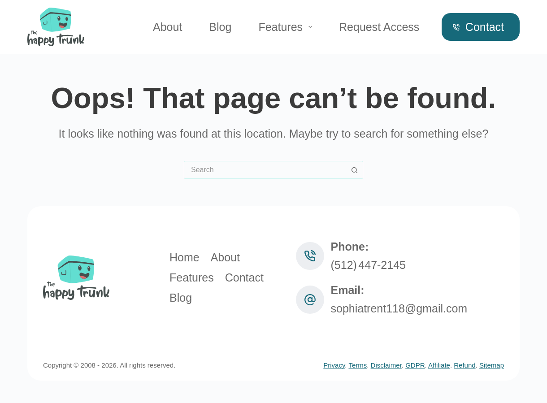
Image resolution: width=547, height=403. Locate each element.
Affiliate (439, 365)
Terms (357, 365)
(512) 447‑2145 (368, 265)
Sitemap (491, 365)
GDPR (415, 365)
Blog (220, 27)
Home (184, 257)
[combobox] (265, 170)
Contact (478, 27)
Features (287, 27)
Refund (464, 365)
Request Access (379, 27)
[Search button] (354, 169)
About (167, 27)
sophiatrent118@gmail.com (399, 308)
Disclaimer (386, 365)
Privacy (334, 365)
